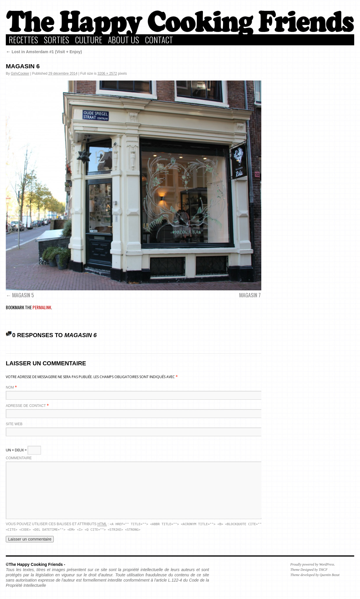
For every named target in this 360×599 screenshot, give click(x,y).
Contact (159, 39)
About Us (123, 39)
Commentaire (19, 458)
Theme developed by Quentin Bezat (314, 575)
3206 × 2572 (107, 73)
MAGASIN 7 (250, 295)
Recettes (23, 39)
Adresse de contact (26, 406)
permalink (42, 307)
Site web (14, 424)
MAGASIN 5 (23, 295)
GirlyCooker (20, 73)
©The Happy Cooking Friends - (35, 564)
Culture (88, 39)
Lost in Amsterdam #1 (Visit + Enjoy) (44, 51)
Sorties (56, 39)
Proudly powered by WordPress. (312, 564)
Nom (10, 387)
